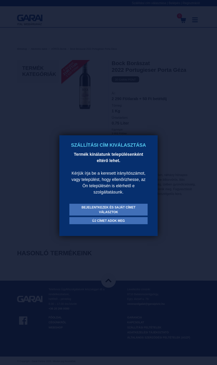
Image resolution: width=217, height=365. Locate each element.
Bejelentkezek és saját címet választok (109, 210)
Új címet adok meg (108, 220)
